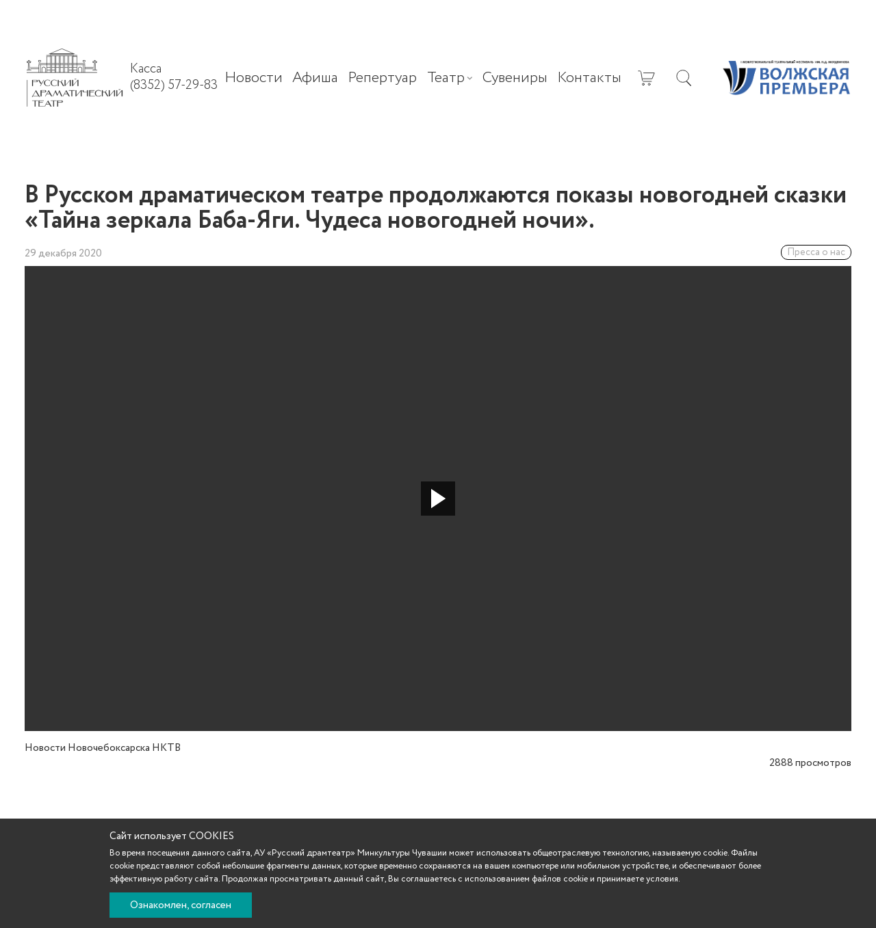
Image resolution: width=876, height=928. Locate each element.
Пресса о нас (816, 252)
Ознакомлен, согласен (180, 905)
